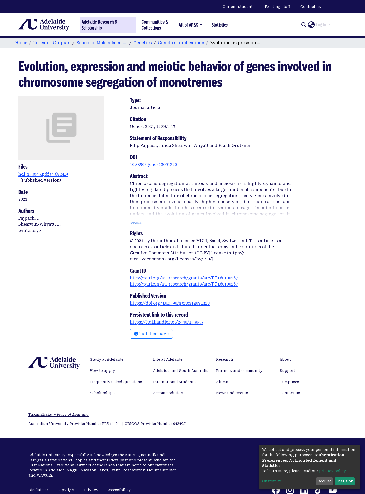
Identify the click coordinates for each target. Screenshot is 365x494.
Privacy (91, 490)
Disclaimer (38, 490)
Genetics (142, 42)
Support (287, 371)
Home (21, 42)
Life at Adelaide (167, 359)
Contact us (310, 7)
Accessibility (118, 490)
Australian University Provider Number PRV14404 (74, 424)
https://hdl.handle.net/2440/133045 (166, 322)
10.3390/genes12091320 (153, 164)
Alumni (223, 382)
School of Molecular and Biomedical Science (102, 42)
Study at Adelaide (106, 359)
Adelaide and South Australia (181, 371)
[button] (311, 25)
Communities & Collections (155, 24)
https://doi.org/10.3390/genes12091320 (170, 303)
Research (224, 359)
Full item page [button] (151, 333)
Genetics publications (181, 42)
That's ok (344, 481)
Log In (321, 25)
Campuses (289, 382)
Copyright (66, 490)
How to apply (102, 371)
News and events (232, 393)
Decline (324, 481)
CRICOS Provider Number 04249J (155, 424)
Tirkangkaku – (58, 414)
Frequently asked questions (116, 382)
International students (174, 382)
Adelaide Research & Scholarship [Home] (99, 25)
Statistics (220, 24)
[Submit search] (304, 25)
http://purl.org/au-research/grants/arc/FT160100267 (184, 278)
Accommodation (168, 393)
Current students (239, 7)
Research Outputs (51, 42)
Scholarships (102, 393)
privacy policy (332, 471)
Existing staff (277, 7)
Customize (272, 481)
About (285, 359)
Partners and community (239, 371)
